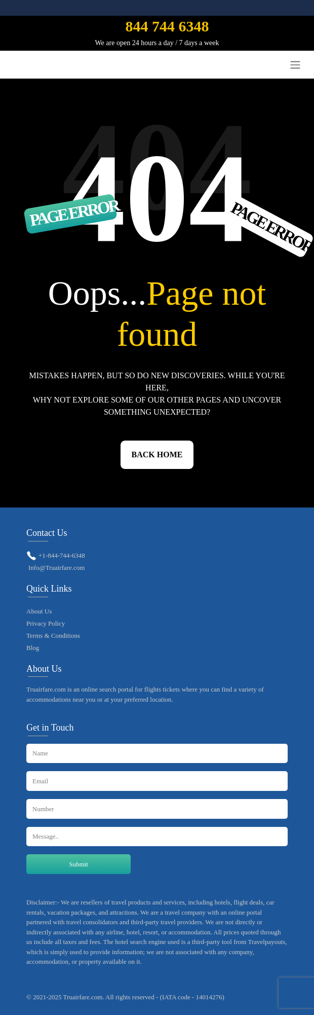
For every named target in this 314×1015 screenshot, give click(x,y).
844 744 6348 (167, 26)
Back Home (157, 454)
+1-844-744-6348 (61, 555)
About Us (39, 611)
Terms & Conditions (53, 635)
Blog (32, 647)
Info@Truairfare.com (56, 567)
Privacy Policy (45, 623)
